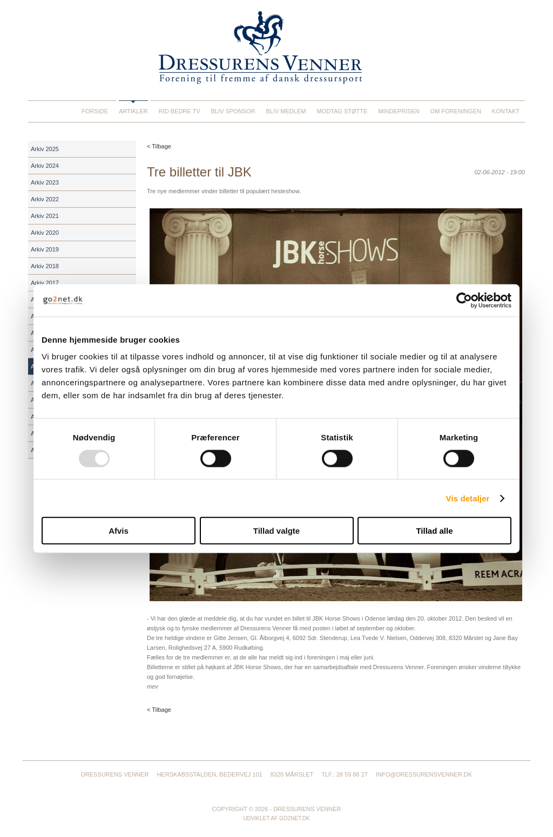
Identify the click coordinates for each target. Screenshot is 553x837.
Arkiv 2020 (45, 232)
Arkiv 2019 (45, 249)
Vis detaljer (468, 497)
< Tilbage (159, 146)
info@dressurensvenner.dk (424, 774)
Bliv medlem (286, 111)
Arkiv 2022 (45, 199)
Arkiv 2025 (45, 149)
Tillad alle (434, 530)
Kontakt (506, 111)
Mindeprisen (398, 111)
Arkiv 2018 (45, 266)
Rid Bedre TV (179, 111)
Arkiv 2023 (45, 182)
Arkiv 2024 (45, 165)
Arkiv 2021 (45, 216)
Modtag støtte (341, 111)
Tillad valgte (276, 530)
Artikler (133, 111)
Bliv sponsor (233, 111)
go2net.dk (294, 818)
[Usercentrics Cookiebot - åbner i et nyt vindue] (464, 300)
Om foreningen (455, 111)
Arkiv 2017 (45, 283)
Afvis (119, 530)
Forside (95, 111)
